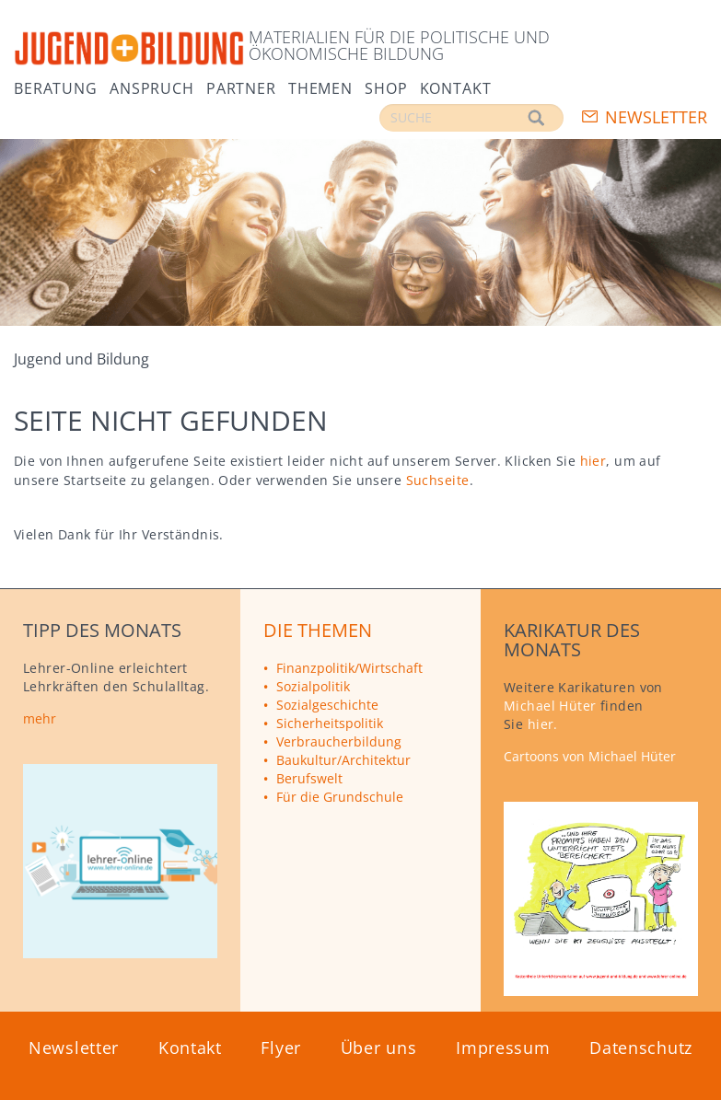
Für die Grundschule (339, 796)
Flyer (281, 1047)
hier (593, 460)
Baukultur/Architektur (343, 760)
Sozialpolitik (313, 686)
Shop (386, 87)
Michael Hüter (550, 705)
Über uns (379, 1047)
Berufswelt (309, 778)
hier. (543, 724)
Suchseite (438, 480)
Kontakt (456, 87)
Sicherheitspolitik (329, 723)
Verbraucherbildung (338, 741)
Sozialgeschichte (327, 704)
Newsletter (656, 117)
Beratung (56, 87)
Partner (241, 87)
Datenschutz (640, 1047)
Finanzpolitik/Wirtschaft (349, 668)
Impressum (503, 1047)
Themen (320, 87)
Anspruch (152, 87)
